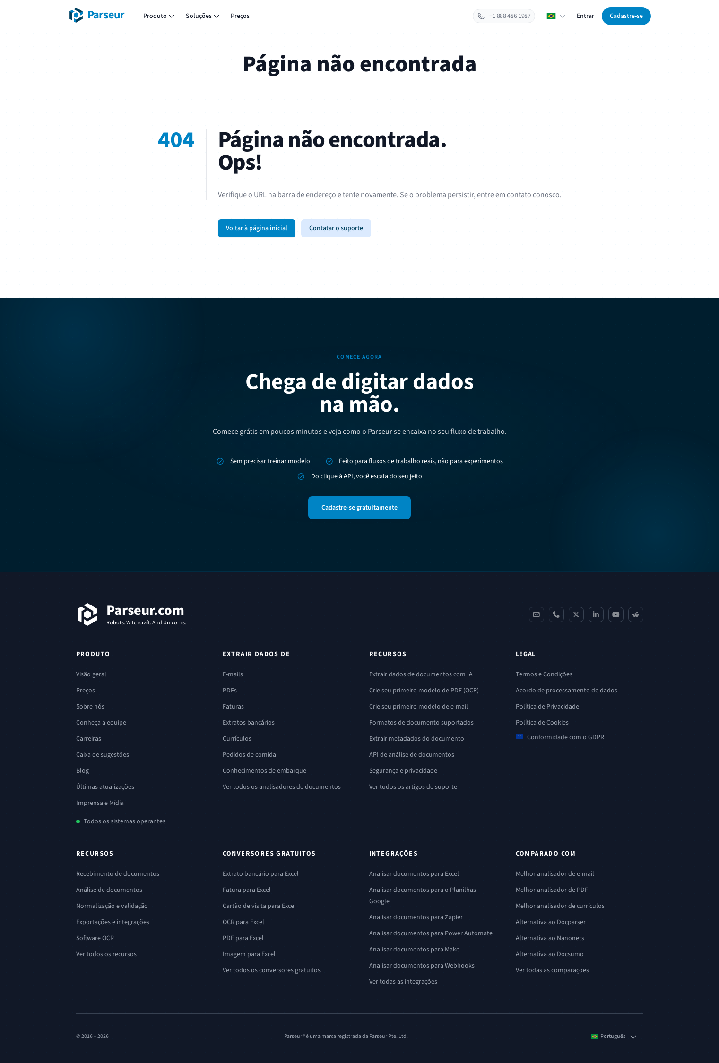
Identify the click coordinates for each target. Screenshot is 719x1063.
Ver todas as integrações (403, 981)
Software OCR (95, 938)
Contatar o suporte (336, 228)
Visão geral (91, 674)
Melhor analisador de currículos (560, 906)
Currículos (237, 738)
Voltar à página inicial (256, 228)
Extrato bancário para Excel (261, 874)
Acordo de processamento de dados (566, 690)
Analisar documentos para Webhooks (422, 965)
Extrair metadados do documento (416, 738)
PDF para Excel (243, 938)
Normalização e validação (112, 906)
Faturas (233, 706)
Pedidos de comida (249, 755)
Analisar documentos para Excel (414, 874)
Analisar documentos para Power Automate (431, 933)
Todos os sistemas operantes (124, 821)
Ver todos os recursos (106, 954)
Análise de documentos (109, 890)
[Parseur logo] (97, 15)
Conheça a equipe (101, 722)
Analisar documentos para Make (414, 949)
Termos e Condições (544, 674)
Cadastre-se (626, 16)
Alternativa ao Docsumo (550, 954)
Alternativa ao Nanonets (550, 938)
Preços (240, 16)
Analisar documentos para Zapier (416, 917)
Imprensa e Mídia (100, 803)
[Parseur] (131, 614)
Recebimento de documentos (117, 874)
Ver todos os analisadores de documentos (282, 787)
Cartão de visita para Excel (259, 906)
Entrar (585, 16)
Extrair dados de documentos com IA (421, 674)
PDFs (230, 690)
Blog (82, 771)
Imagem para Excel (249, 954)
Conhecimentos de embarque (264, 771)
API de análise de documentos (411, 755)
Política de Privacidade (547, 706)
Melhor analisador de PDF (552, 890)
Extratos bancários (249, 722)
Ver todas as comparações (552, 970)
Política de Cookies (542, 722)
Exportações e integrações (112, 922)
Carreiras (88, 738)
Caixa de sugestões (102, 755)
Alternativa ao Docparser (551, 922)
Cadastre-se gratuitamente (359, 507)
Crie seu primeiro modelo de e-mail (418, 706)
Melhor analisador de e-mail (555, 874)
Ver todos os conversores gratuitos (272, 970)
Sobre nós (90, 706)
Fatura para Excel (247, 890)
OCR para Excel (243, 922)
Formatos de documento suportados (421, 722)
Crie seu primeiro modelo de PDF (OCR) (424, 690)
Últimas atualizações (105, 787)
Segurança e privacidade (403, 771)
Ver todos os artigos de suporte (413, 787)
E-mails (233, 674)
